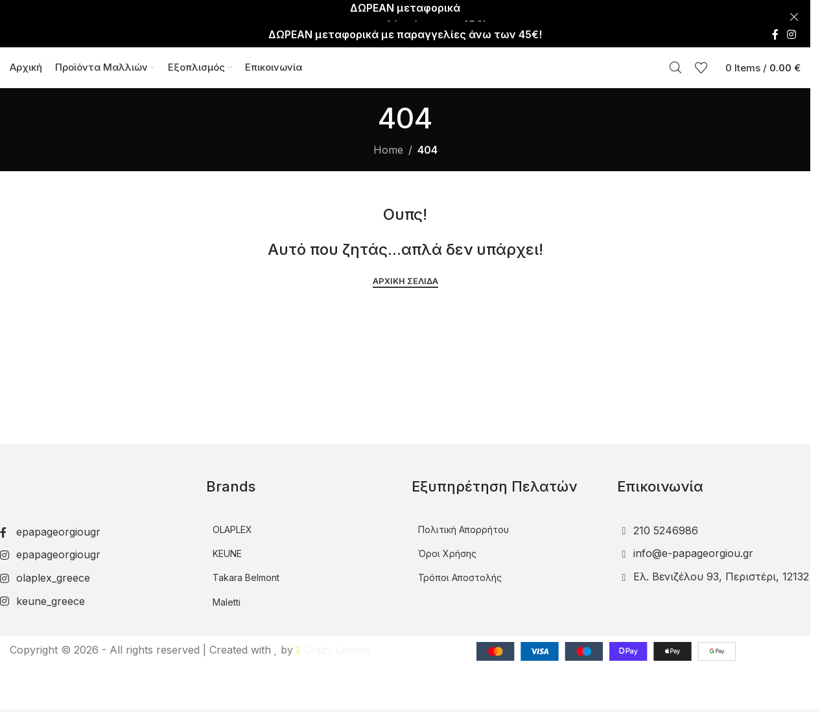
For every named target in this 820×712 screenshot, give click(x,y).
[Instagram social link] (792, 13)
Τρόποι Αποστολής (460, 568)
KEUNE (227, 543)
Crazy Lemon (332, 640)
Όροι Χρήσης (447, 543)
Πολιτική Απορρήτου (463, 519)
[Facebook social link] (775, 13)
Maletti (226, 592)
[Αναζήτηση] (675, 52)
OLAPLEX (232, 519)
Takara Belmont (246, 568)
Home (388, 140)
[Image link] (86, 471)
